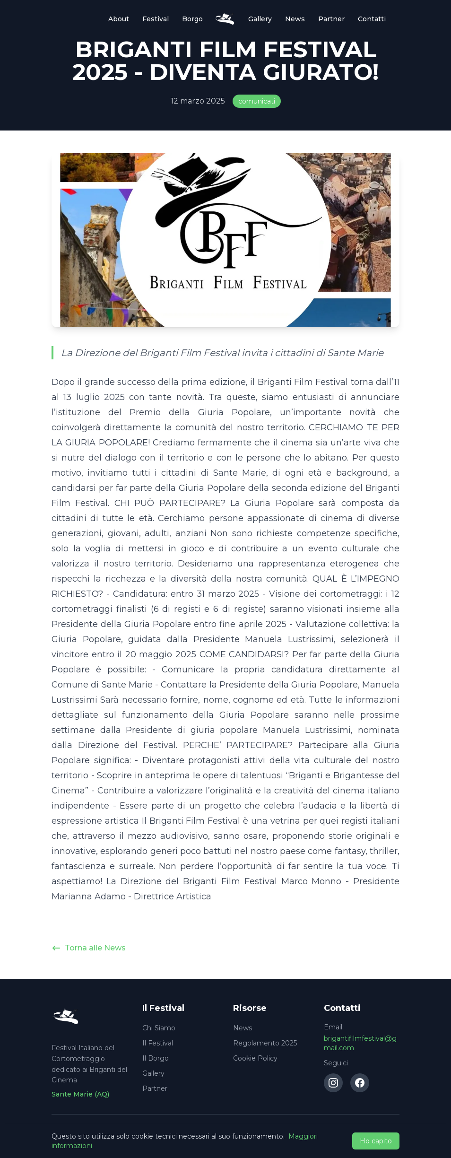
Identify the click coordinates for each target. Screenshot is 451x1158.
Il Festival (157, 1043)
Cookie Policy (255, 1058)
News (295, 19)
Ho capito (376, 1141)
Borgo (192, 19)
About (118, 19)
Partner (331, 19)
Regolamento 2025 (265, 1043)
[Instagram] (333, 1082)
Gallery (260, 19)
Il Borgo (155, 1058)
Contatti (372, 19)
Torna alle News (89, 948)
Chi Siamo (158, 1028)
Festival (155, 19)
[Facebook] (359, 1082)
